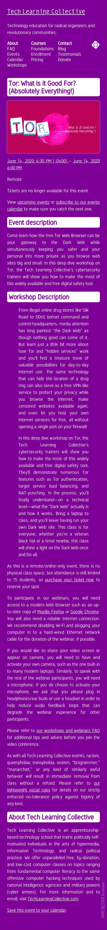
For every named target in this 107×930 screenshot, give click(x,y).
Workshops (17, 65)
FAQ (11, 48)
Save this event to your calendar (36, 910)
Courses (38, 43)
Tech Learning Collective (46, 11)
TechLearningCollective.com (53, 898)
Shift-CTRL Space (103, 907)
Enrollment (41, 54)
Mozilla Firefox (50, 611)
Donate (64, 59)
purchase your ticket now (69, 579)
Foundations (42, 48)
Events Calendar (15, 56)
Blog (62, 48)
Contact (65, 43)
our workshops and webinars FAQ (68, 730)
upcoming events (33, 202)
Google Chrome (84, 611)
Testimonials (69, 54)
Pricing (37, 59)
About (12, 43)
